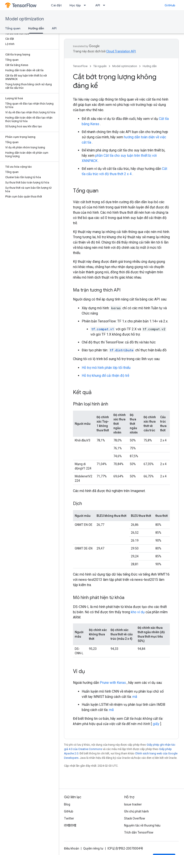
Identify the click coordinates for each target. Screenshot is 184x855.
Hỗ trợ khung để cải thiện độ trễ (105, 375)
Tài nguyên (100, 66)
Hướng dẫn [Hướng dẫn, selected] (36, 28)
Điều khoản (71, 848)
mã (134, 697)
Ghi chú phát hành (136, 811)
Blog (67, 804)
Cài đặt (56, 5)
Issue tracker (133, 804)
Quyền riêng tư (93, 848)
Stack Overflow (134, 818)
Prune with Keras (113, 683)
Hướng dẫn (150, 66)
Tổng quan (12, 28)
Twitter (69, 818)
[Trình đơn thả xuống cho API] (105, 5)
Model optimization (24, 19)
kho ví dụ (138, 612)
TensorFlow (80, 66)
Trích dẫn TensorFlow (138, 832)
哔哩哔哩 (70, 825)
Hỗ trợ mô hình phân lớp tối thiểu (106, 368)
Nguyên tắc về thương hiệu (142, 825)
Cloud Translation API (121, 51)
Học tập (75, 5)
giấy (156, 724)
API (97, 5)
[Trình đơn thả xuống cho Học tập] (86, 5)
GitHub (170, 5)
